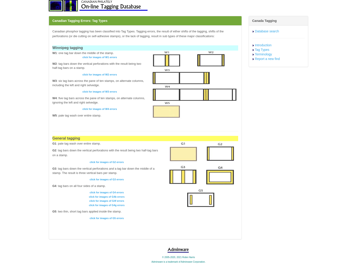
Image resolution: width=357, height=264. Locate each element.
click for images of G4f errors (106, 200)
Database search (267, 31)
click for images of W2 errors (99, 74)
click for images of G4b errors (107, 196)
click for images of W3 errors (99, 91)
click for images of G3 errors (107, 179)
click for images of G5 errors (107, 218)
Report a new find (267, 59)
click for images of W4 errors (99, 109)
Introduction (263, 45)
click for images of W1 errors (99, 57)
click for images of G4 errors (107, 192)
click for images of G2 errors (107, 162)
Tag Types (262, 50)
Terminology (263, 54)
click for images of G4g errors (107, 205)
